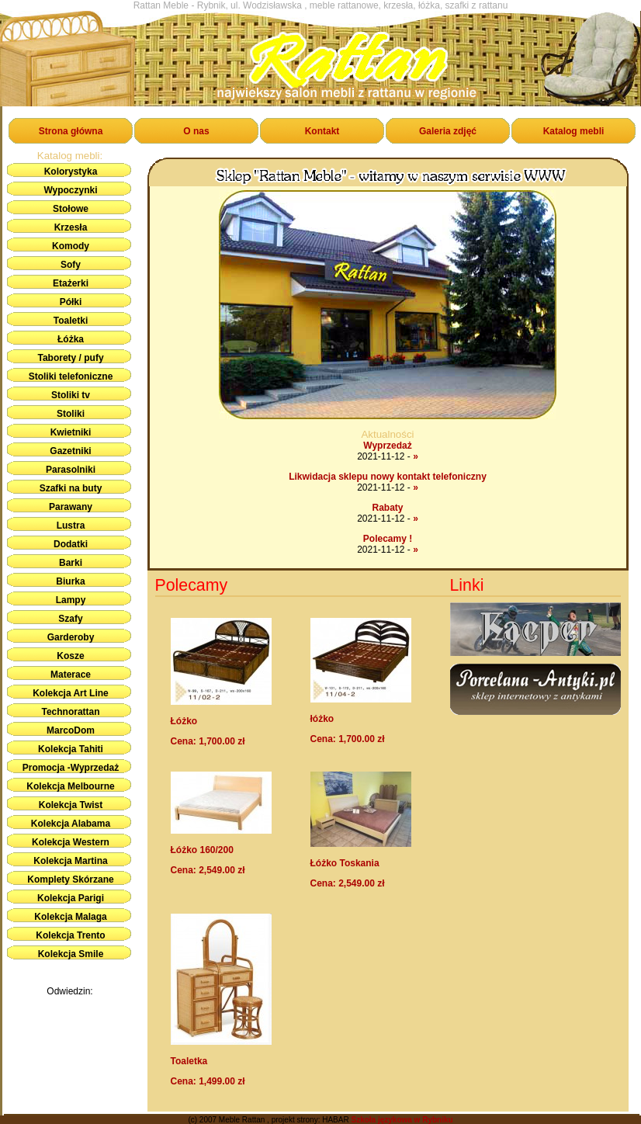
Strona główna (71, 131)
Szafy (70, 618)
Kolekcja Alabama (70, 823)
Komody (70, 246)
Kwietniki (71, 432)
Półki (71, 302)
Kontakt (322, 131)
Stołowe (70, 208)
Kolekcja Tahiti (70, 749)
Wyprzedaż (387, 445)
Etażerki (70, 283)
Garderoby (71, 637)
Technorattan (70, 711)
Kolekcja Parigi (70, 898)
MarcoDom (71, 730)
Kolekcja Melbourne (70, 786)
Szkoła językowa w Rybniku (401, 1119)
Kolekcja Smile (71, 954)
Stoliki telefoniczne (71, 376)
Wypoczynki (70, 190)
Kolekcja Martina (70, 860)
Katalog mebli (574, 131)
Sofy (71, 264)
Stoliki (71, 413)
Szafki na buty (71, 488)
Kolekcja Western (70, 842)
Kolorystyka (71, 171)
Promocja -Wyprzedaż (71, 767)
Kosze (70, 655)
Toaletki (71, 320)
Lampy (71, 600)
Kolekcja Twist (70, 805)
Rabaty (387, 507)
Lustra (71, 525)
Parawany (70, 506)
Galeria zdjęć (447, 131)
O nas (196, 131)
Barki (70, 562)
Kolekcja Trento (70, 935)
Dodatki (71, 544)
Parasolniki (70, 469)
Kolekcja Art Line (71, 693)
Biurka (70, 581)
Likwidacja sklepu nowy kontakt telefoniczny (388, 476)
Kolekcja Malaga (70, 916)
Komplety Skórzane (70, 879)
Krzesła (71, 227)
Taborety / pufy (70, 357)
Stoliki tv (70, 395)
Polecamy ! (387, 538)
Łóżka (70, 339)
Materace (70, 674)
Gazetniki (70, 451)
